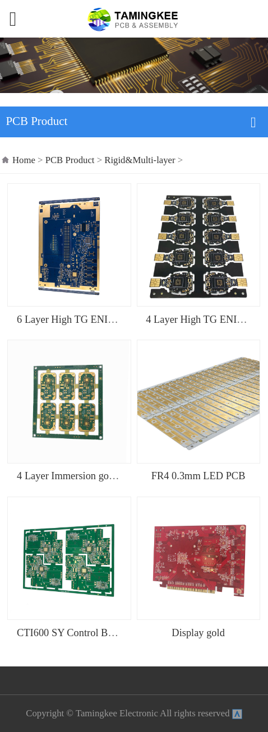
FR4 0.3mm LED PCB (198, 475)
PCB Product (71, 160)
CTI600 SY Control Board (71, 632)
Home (23, 160)
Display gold (198, 632)
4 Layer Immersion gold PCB (78, 475)
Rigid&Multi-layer (139, 160)
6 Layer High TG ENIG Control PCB (94, 319)
